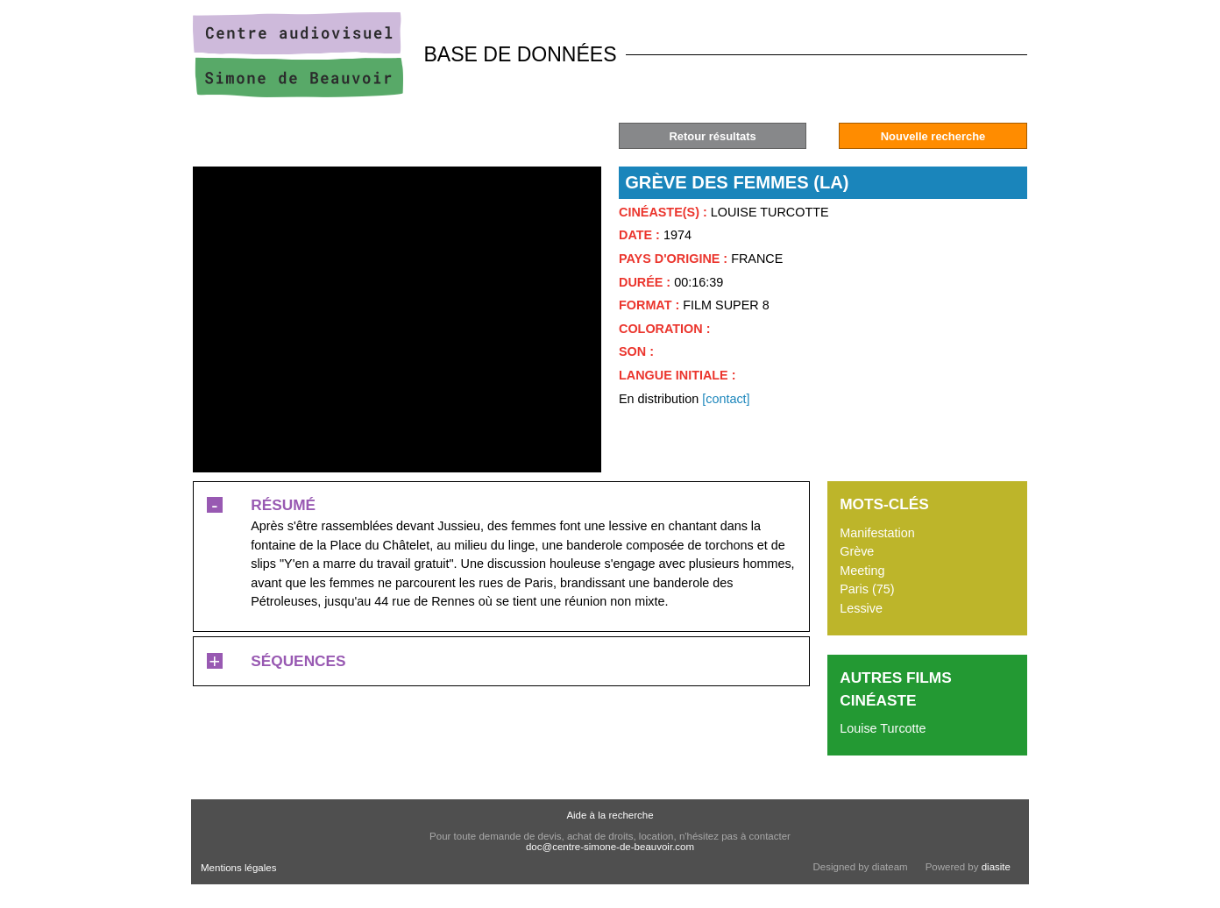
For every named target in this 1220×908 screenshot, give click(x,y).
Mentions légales (238, 867)
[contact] (725, 399)
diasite (996, 867)
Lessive (861, 608)
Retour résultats (712, 136)
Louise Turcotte (883, 728)
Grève (857, 551)
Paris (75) (867, 589)
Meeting (862, 571)
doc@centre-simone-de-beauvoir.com (610, 846)
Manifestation (877, 533)
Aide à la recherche (609, 815)
